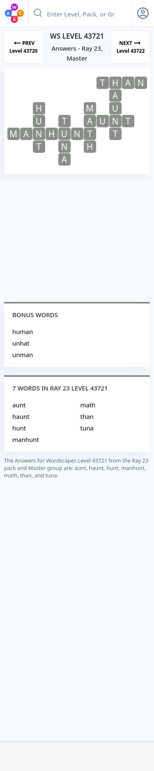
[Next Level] (130, 47)
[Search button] (38, 13)
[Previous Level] (23, 47)
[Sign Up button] (143, 13)
